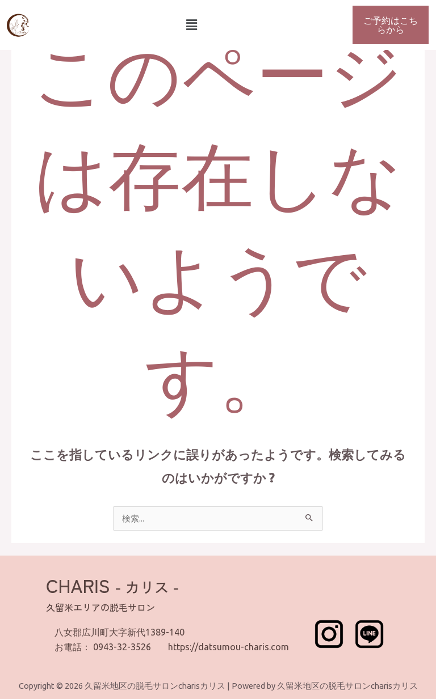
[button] (191, 24)
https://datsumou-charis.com (228, 647)
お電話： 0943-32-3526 (102, 647)
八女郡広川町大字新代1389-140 (119, 632)
